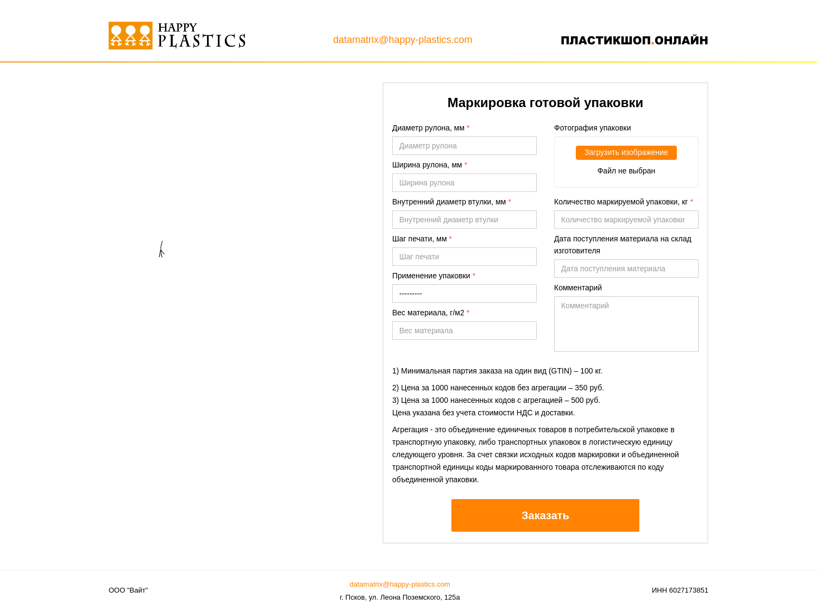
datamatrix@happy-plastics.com (402, 39)
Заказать (545, 515)
